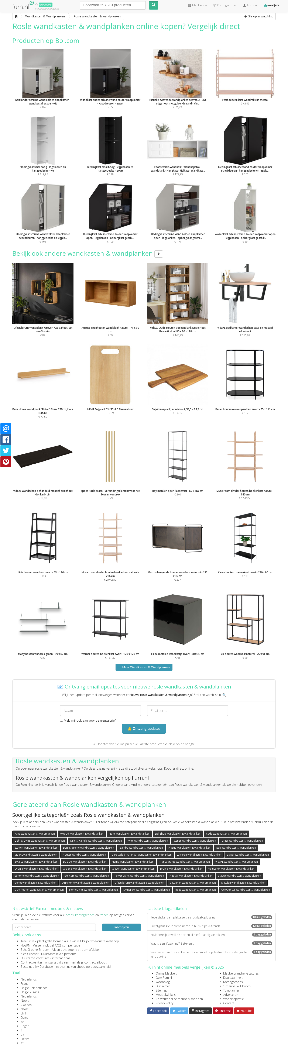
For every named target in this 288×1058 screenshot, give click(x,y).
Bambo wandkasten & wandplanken (141, 847)
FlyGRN (25, 945)
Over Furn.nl (164, 978)
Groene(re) (45, 4)
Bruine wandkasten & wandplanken (181, 868)
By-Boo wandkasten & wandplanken (84, 861)
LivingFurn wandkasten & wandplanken (146, 890)
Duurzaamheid (233, 978)
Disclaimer (163, 986)
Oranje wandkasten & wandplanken (36, 868)
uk (22, 1035)
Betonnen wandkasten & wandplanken (193, 882)
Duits (24, 1018)
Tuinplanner (231, 990)
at (22, 1043)
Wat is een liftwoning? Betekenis (211, 943)
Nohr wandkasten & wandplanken (129, 833)
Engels (25, 1026)
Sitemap (161, 990)
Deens (25, 1039)
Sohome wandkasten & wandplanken (37, 875)
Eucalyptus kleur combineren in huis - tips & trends (211, 926)
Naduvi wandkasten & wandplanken (190, 875)
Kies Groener (29, 954)
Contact (228, 1003)
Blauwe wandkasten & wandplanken (239, 875)
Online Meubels (166, 973)
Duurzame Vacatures (35, 958)
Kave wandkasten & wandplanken (35, 833)
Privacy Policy (164, 1003)
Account (250, 5)
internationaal (61, 958)
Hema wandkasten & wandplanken (133, 861)
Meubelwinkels (166, 995)
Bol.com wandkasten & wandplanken (87, 875)
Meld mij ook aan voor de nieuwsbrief (88, 720)
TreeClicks (27, 941)
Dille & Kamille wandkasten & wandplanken (96, 840)
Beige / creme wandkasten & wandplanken (88, 847)
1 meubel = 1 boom (237, 986)
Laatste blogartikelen (167, 908)
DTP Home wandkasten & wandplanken (85, 882)
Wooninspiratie (233, 999)
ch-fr (24, 1013)
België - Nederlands (34, 988)
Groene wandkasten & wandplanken (84, 868)
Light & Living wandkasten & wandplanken (40, 840)
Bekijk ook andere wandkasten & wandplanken (87, 253)
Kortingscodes (233, 982)
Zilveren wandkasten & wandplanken (199, 854)
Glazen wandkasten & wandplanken (133, 868)
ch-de (25, 1009)
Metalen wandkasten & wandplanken (243, 882)
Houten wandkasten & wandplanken (84, 854)
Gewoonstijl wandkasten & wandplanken (245, 890)
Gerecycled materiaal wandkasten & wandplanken (142, 854)
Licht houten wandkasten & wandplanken (39, 890)
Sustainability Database (37, 967)
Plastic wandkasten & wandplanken (189, 847)
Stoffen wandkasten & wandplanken (36, 847)
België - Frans (30, 992)
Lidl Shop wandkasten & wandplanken (177, 833)
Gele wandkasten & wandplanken (236, 847)
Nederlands (29, 979)
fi (21, 1030)
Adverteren (230, 995)
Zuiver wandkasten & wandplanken (248, 854)
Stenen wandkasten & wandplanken (195, 840)
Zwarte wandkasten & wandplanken (36, 861)
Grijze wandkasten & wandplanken (242, 840)
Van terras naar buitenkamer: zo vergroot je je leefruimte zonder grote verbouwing (211, 954)
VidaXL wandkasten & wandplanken (36, 854)
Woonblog (163, 982)
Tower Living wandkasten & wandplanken (139, 875)
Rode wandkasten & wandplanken (226, 833)
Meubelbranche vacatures (241, 973)
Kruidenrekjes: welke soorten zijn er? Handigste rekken (211, 935)
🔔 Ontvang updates (144, 728)
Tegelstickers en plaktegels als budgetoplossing (211, 917)
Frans (24, 984)
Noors (25, 1001)
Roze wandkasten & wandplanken (195, 890)
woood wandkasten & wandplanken (81, 833)
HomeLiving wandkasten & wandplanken (93, 890)
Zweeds (26, 1005)
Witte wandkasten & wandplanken (147, 840)
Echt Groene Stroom (35, 950)
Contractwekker (31, 962)
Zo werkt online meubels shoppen (179, 999)
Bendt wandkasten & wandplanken (35, 882)
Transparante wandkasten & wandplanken (184, 861)
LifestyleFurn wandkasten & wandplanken (139, 882)
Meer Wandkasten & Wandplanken (144, 667)
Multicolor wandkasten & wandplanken (231, 868)
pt (22, 1022)
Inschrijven (121, 927)
